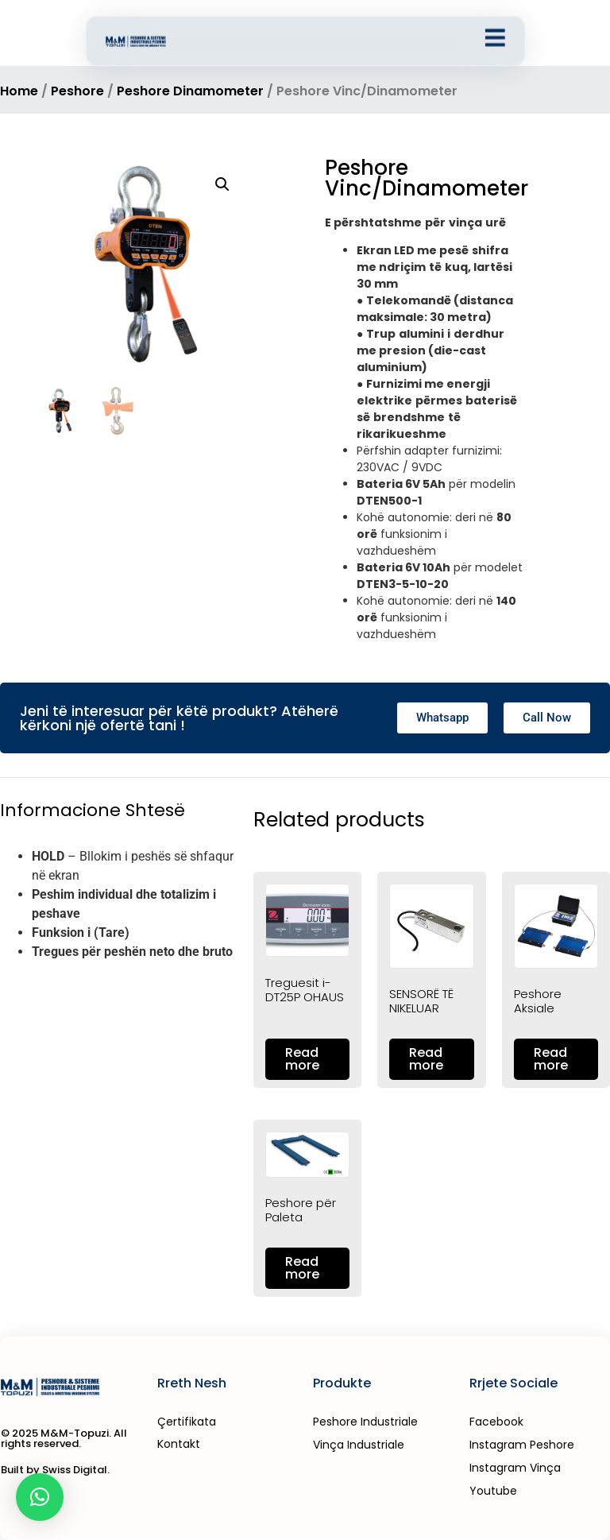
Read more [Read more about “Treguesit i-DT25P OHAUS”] (302, 1058)
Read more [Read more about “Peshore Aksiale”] (551, 1058)
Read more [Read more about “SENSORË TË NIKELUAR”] (426, 1058)
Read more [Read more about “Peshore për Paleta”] (302, 1267)
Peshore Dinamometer (190, 91)
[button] (222, 184)
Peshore (77, 91)
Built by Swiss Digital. (55, 1469)
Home (19, 91)
